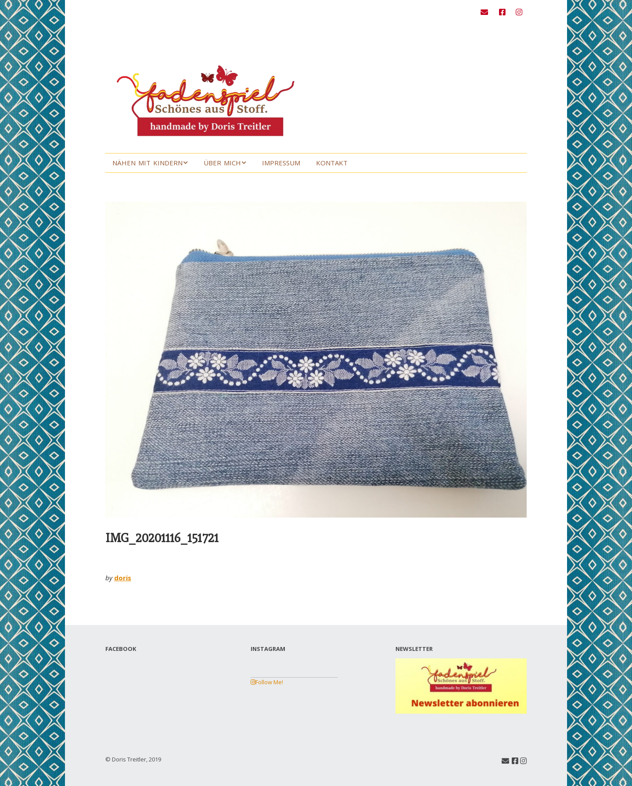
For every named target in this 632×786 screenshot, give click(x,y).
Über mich (222, 162)
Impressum (281, 162)
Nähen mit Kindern (147, 162)
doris (122, 577)
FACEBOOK (120, 649)
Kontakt (332, 162)
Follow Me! (267, 682)
